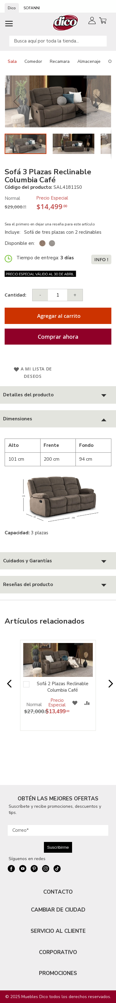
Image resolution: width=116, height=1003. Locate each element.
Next (108, 687)
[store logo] (66, 22)
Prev (7, 687)
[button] (17, 101)
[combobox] (58, 41)
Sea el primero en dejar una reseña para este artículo (50, 224)
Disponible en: (20, 243)
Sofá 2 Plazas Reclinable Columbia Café (62, 687)
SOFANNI (32, 8)
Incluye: (14, 232)
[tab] (58, 395)
